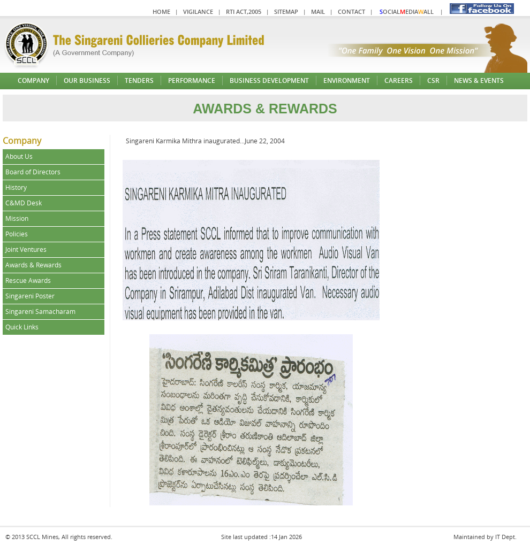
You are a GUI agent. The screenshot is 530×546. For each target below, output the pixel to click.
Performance (191, 80)
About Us (19, 156)
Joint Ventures (26, 249)
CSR (433, 80)
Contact (351, 11)
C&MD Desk (23, 202)
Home (161, 11)
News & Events (479, 80)
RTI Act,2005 (243, 11)
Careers (398, 80)
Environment (346, 80)
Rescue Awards (28, 280)
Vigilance (198, 11)
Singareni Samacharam (40, 311)
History (16, 187)
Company (33, 80)
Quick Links (22, 327)
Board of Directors (32, 171)
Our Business (87, 80)
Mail (318, 11)
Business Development (269, 80)
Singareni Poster (30, 296)
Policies (16, 234)
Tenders (139, 80)
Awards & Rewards (33, 265)
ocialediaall (407, 11)
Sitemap (286, 11)
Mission (16, 218)
